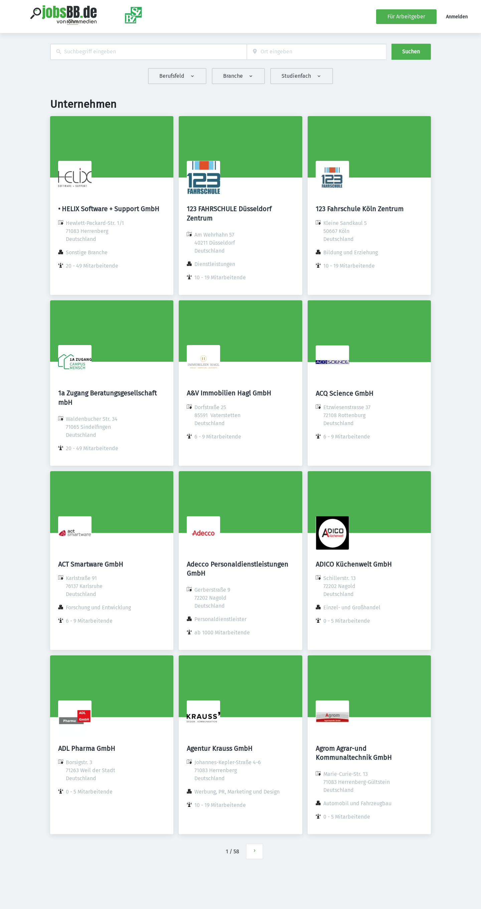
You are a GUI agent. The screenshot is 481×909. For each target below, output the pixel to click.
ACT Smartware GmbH (90, 564)
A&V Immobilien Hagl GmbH (229, 393)
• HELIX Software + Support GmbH (108, 209)
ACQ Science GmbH (344, 393)
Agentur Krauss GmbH (220, 748)
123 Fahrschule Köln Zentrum (360, 209)
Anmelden (457, 17)
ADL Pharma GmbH (86, 748)
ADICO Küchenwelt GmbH (354, 564)
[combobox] (148, 52)
